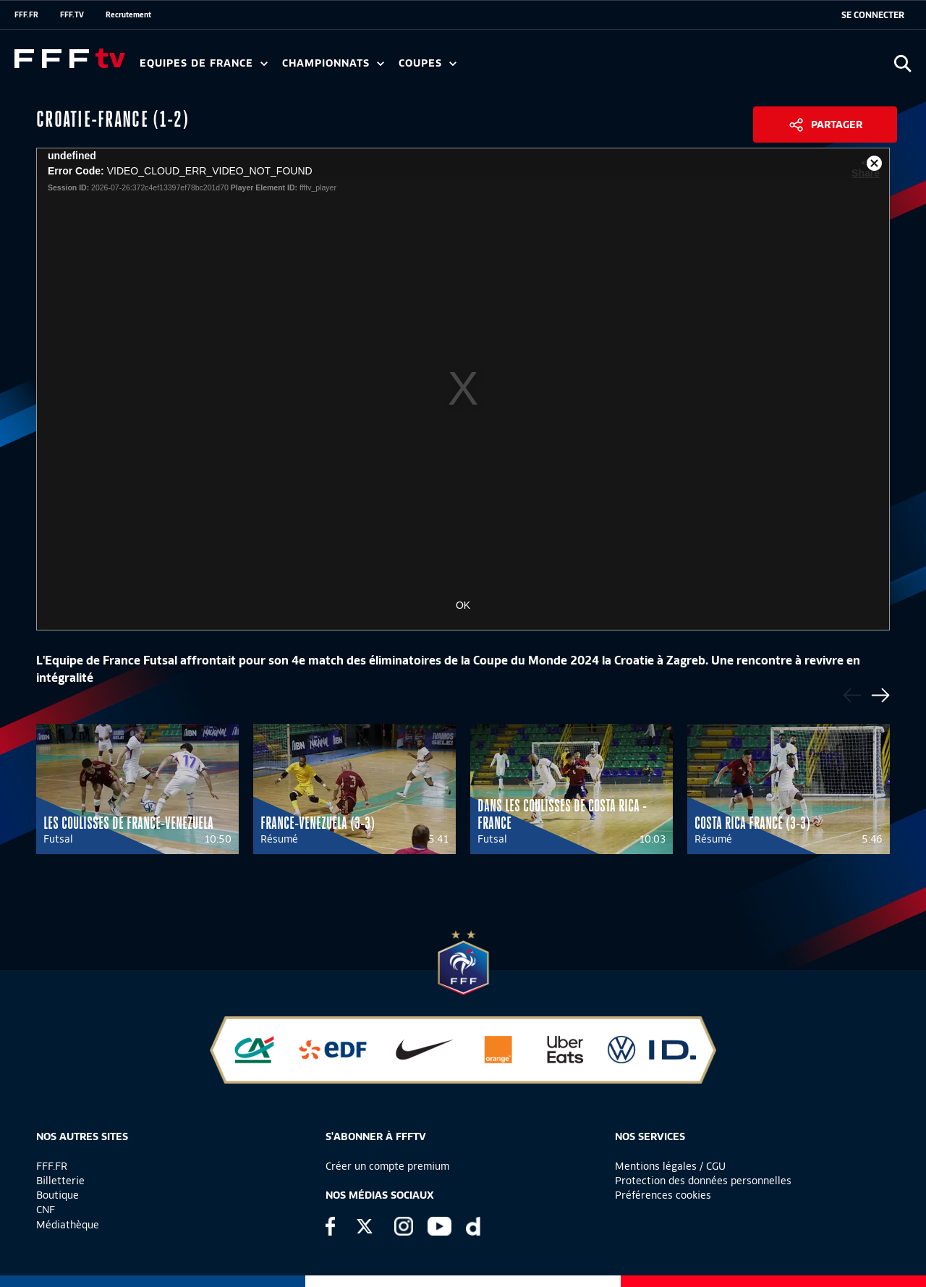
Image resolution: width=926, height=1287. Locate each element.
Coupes (427, 63)
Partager (836, 124)
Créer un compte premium (387, 1166)
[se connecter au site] (872, 15)
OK (463, 605)
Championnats (333, 63)
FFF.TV (72, 14)
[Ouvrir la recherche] (902, 63)
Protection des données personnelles (703, 1180)
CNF (45, 1209)
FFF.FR (26, 14)
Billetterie (60, 1180)
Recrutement (128, 14)
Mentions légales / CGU (670, 1166)
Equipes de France (204, 63)
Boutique (57, 1195)
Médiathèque (67, 1225)
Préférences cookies (663, 1195)
